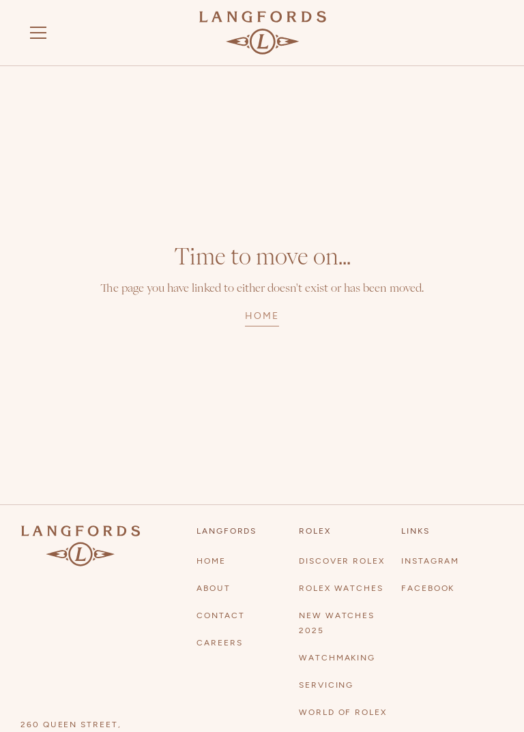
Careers (219, 642)
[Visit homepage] (263, 33)
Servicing (326, 685)
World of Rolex (343, 712)
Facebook (427, 588)
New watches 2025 (337, 623)
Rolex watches (341, 588)
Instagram (430, 561)
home (262, 316)
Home (211, 561)
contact (220, 615)
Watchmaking (337, 657)
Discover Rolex (342, 561)
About (213, 588)
